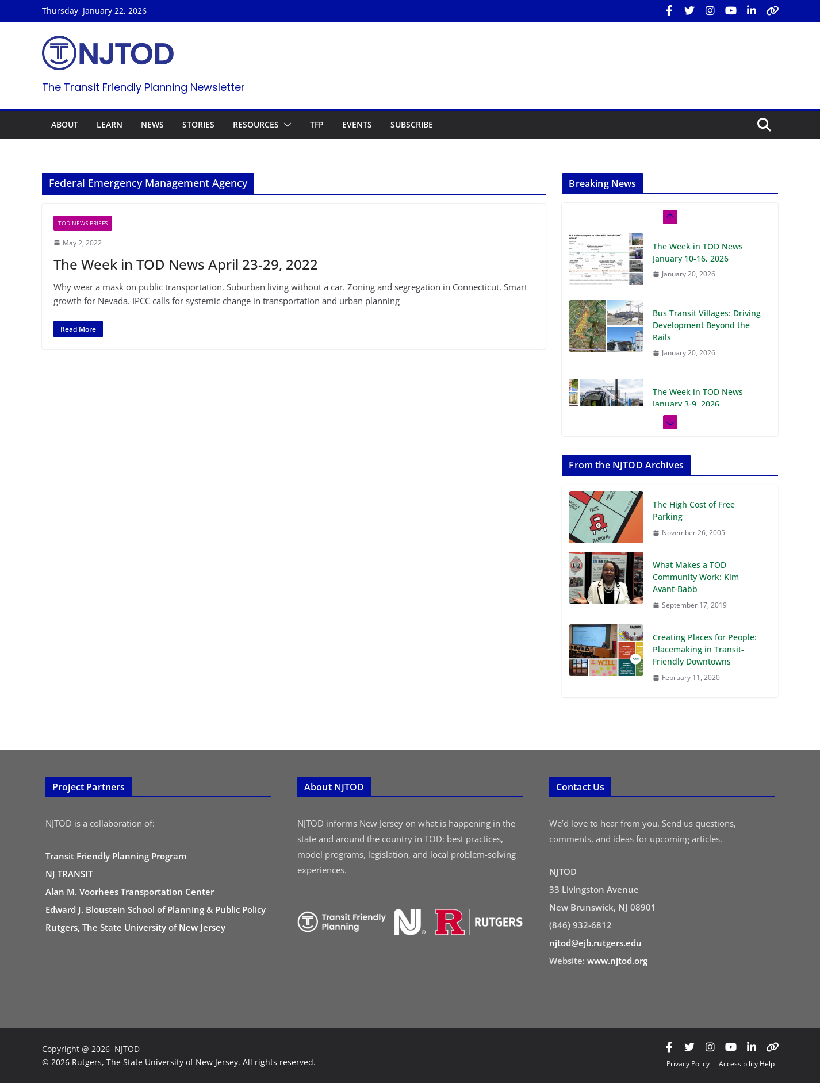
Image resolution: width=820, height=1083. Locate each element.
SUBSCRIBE (411, 124)
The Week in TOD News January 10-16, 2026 (698, 252)
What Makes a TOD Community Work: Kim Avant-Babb (696, 576)
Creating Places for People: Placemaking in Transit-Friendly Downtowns (705, 649)
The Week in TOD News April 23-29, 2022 (185, 264)
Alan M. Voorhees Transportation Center (129, 891)
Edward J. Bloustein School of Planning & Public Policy (155, 909)
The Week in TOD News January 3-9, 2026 (698, 397)
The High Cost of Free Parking (694, 510)
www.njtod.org (617, 960)
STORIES (198, 124)
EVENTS (357, 124)
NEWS (152, 124)
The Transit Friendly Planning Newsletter (143, 87)
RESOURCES (256, 124)
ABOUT (64, 124)
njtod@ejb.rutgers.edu (595, 942)
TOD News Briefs (83, 223)
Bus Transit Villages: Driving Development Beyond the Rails (707, 325)
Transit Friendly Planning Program (115, 856)
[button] (285, 125)
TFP (317, 124)
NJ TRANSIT (69, 874)
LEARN (109, 124)
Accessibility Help (747, 1064)
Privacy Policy (688, 1064)
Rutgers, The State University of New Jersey (135, 927)
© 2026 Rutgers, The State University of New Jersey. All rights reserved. (179, 1062)
